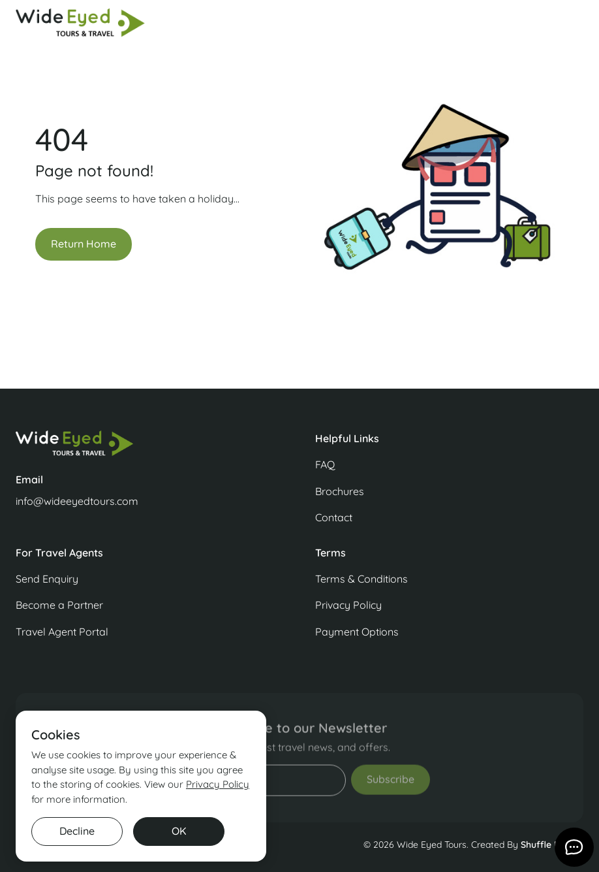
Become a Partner (59, 604)
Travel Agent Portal (62, 631)
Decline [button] (77, 830)
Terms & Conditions (361, 578)
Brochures (339, 491)
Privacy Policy (348, 604)
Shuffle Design (552, 844)
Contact (333, 517)
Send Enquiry (47, 578)
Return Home (83, 243)
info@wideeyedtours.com (77, 501)
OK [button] (179, 830)
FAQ (325, 464)
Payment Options (357, 631)
